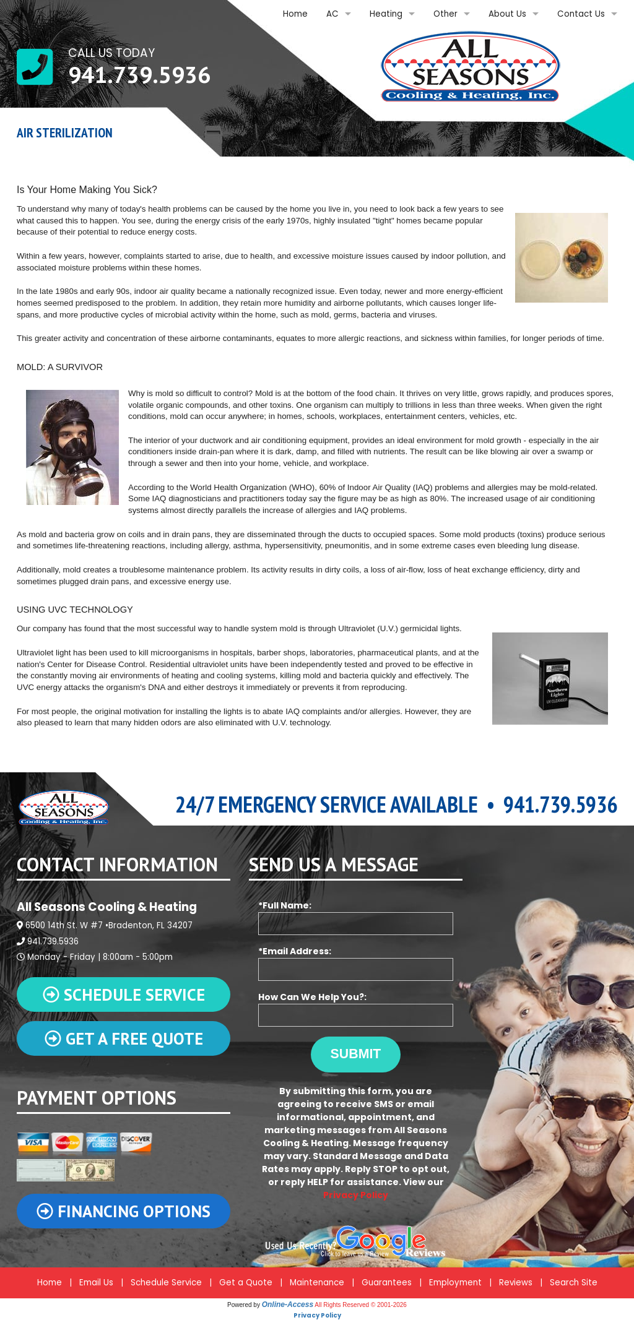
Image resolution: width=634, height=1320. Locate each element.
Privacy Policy (355, 1195)
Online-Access (287, 1304)
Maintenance (317, 1282)
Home (295, 14)
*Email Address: (355, 963)
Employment (455, 1282)
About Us (507, 14)
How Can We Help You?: (355, 1009)
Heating (386, 14)
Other (445, 14)
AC (332, 14)
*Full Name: (355, 917)
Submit (356, 1053)
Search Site (573, 1282)
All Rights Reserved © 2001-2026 (361, 1304)
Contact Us (581, 14)
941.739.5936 (139, 74)
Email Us (96, 1282)
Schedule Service (166, 1282)
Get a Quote (245, 1282)
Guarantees (387, 1282)
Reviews (515, 1282)
